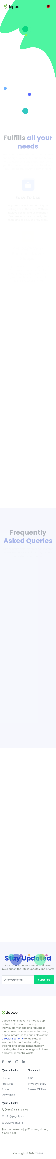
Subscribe (44, 980)
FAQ (30, 1078)
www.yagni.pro (12, 1123)
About (6, 1089)
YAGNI (39, 1153)
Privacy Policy (37, 1084)
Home (6, 1078)
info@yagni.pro (13, 1116)
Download (8, 1095)
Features (7, 1084)
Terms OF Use (37, 1089)
